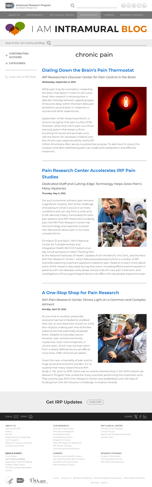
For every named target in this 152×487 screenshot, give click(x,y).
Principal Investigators (63, 431)
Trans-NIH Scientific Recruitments (69, 459)
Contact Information (14, 446)
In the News (11, 456)
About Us (14, 15)
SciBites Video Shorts (15, 464)
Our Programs (12, 440)
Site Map (95, 482)
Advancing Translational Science (116, 434)
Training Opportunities (111, 459)
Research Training (131, 15)
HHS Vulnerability (108, 478)
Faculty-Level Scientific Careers (67, 456)
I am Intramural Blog (15, 459)
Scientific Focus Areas (63, 428)
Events (8, 470)
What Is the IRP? (13, 428)
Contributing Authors (19, 55)
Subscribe (95, 402)
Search (104, 482)
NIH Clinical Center (62, 15)
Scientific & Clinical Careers (65, 462)
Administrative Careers (63, 464)
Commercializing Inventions (66, 448)
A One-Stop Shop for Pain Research (80, 292)
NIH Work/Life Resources (112, 462)
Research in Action (62, 440)
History (8, 431)
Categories (17, 63)
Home (56, 478)
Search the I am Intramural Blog (24, 42)
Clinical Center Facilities (112, 428)
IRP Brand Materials (82, 478)
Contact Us (66, 478)
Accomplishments (61, 434)
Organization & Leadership (18, 437)
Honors (8, 434)
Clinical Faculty (108, 431)
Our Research (34, 15)
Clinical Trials (107, 437)
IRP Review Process (62, 446)
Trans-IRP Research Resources (67, 443)
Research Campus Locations (18, 443)
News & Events (89, 15)
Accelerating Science (62, 437)
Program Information (111, 456)
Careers (109, 15)
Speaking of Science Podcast (18, 462)
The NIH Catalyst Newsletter (18, 467)
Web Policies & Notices (134, 478)
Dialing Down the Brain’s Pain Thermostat (88, 70)
